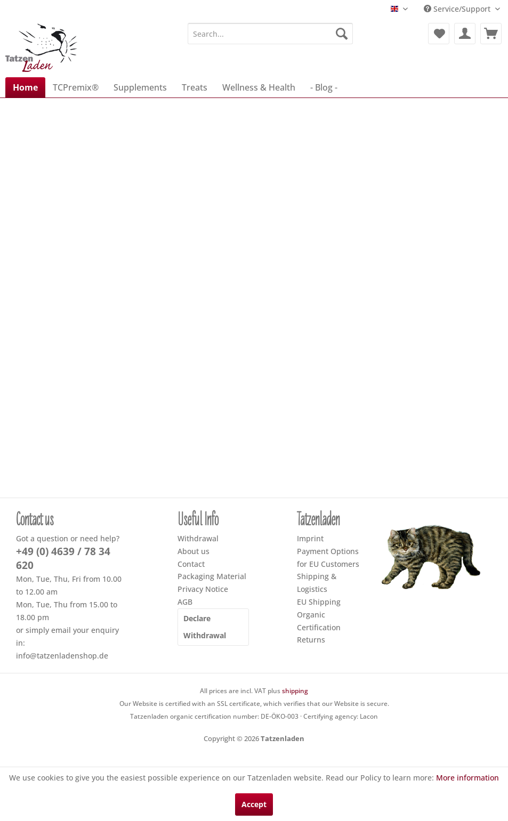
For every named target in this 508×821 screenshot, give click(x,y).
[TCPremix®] (75, 87)
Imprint (310, 538)
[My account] (464, 33)
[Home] (25, 87)
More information (467, 778)
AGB (185, 602)
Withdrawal (198, 538)
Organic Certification (319, 620)
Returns (311, 640)
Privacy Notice (203, 589)
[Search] (341, 33)
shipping (295, 690)
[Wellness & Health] (259, 87)
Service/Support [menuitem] (458, 9)
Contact (191, 564)
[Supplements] (140, 87)
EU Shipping (319, 602)
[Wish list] (438, 33)
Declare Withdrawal (204, 626)
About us (193, 551)
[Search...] (270, 33)
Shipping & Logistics (316, 582)
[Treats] (194, 87)
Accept (254, 804)
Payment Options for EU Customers (328, 557)
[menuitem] (270, 33)
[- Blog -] (324, 87)
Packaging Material (212, 576)
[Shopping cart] (491, 33)
